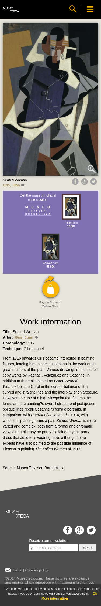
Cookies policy (36, 570)
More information (54, 598)
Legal (17, 570)
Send (87, 548)
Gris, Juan (14, 185)
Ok (95, 593)
